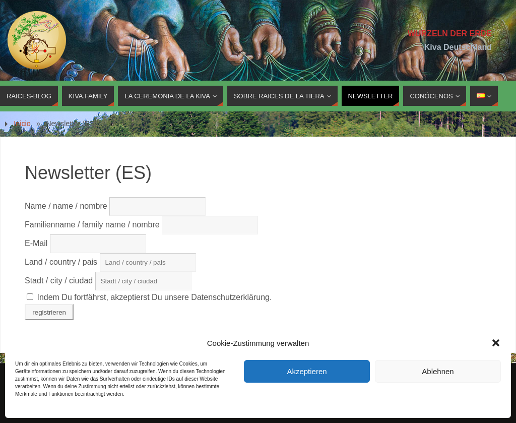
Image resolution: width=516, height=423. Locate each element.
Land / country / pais (62, 262)
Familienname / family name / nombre (92, 224)
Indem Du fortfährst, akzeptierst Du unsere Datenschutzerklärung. (149, 297)
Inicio (22, 123)
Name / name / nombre (66, 206)
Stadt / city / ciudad (59, 280)
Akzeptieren (307, 371)
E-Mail (37, 243)
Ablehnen (438, 371)
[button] (496, 343)
